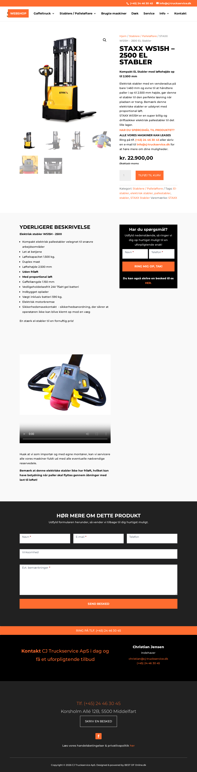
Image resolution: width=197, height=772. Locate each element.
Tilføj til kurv (149, 175)
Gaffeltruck (42, 13)
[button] (104, 40)
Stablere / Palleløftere (76, 13)
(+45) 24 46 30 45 (141, 3)
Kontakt (180, 13)
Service (149, 13)
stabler (124, 198)
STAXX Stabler (140, 198)
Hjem (123, 36)
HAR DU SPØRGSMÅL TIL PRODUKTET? (146, 130)
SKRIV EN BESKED (98, 721)
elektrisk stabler (141, 193)
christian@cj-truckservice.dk (148, 658)
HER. (148, 283)
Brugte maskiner (113, 13)
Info (162, 13)
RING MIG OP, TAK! (148, 266)
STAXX (172, 198)
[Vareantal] (125, 175)
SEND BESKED (98, 604)
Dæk (135, 13)
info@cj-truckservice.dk (153, 144)
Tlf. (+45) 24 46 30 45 (99, 703)
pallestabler (162, 193)
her (132, 745)
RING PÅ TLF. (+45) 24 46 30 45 (98, 630)
